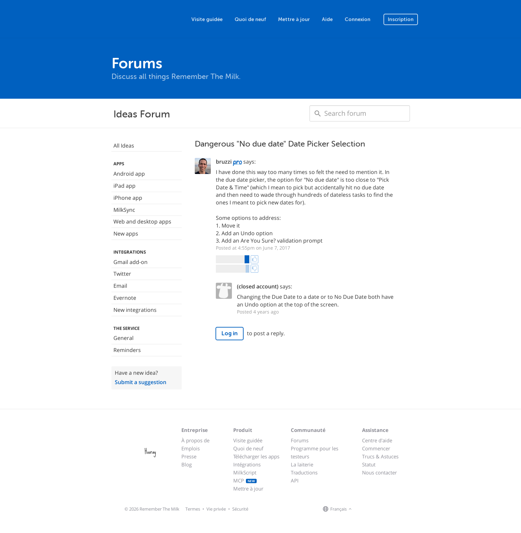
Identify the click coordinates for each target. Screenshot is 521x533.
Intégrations (247, 464)
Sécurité (240, 509)
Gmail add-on (130, 262)
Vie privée (216, 509)
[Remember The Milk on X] (372, 509)
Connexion (357, 19)
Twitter (122, 273)
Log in (230, 333)
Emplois (190, 448)
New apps (125, 233)
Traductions (304, 472)
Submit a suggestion (140, 382)
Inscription (401, 19)
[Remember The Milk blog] (380, 509)
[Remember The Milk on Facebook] (363, 509)
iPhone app (127, 197)
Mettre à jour (294, 19)
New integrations (135, 310)
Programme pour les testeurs (314, 452)
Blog (186, 464)
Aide (327, 19)
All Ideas (123, 145)
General (123, 338)
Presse (188, 456)
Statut (368, 464)
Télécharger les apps (256, 456)
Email (120, 285)
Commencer (376, 448)
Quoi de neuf (250, 19)
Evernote (124, 297)
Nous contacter (379, 472)
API (294, 480)
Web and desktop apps (142, 221)
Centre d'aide (377, 440)
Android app (129, 173)
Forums (300, 440)
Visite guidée (207, 19)
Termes (192, 509)
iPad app (124, 185)
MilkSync (124, 209)
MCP (245, 480)
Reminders (127, 350)
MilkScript (244, 472)
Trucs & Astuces (380, 456)
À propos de (195, 440)
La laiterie (302, 464)
